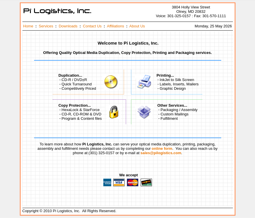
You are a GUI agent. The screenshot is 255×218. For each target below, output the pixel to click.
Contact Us (92, 26)
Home (28, 26)
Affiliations (115, 26)
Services (46, 26)
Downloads (68, 26)
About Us (137, 26)
